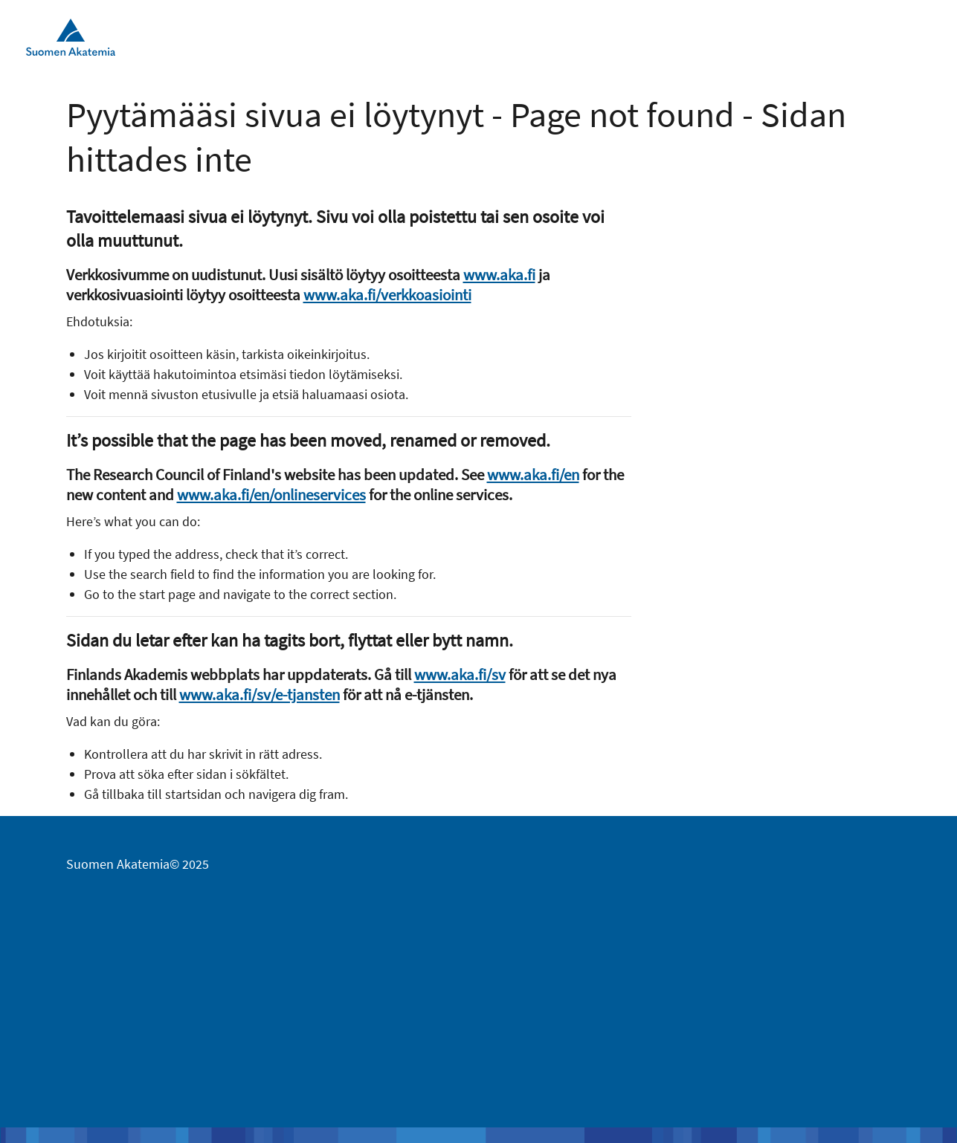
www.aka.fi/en (533, 474)
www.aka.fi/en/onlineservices (271, 495)
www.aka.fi (499, 275)
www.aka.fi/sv (460, 674)
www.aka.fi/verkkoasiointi (387, 295)
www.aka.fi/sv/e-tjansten (259, 694)
